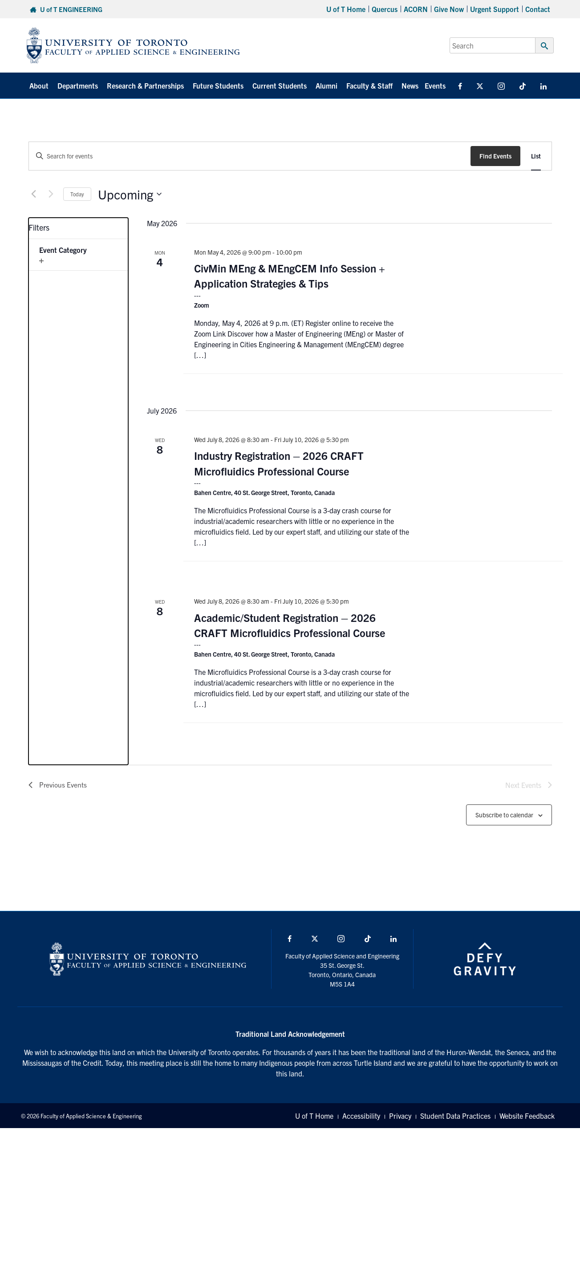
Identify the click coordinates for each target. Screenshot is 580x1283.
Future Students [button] (218, 85)
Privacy (400, 1115)
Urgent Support (494, 8)
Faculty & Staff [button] (369, 85)
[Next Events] (51, 194)
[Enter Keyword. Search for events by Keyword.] (249, 156)
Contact (537, 8)
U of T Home (345, 8)
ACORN (416, 8)
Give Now (449, 8)
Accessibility (361, 1115)
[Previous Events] (33, 194)
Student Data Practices (455, 1115)
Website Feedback (527, 1115)
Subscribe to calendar (504, 815)
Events (435, 85)
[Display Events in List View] (536, 156)
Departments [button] (77, 85)
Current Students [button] (279, 85)
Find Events (495, 156)
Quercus (384, 8)
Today (77, 194)
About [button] (39, 85)
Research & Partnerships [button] (145, 85)
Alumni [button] (326, 85)
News (410, 85)
